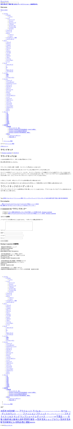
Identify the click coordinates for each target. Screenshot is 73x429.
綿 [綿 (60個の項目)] (36, 421)
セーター (11, 28)
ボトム (8, 33)
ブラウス (11, 24)
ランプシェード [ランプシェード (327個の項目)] (27, 418)
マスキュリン (9, 107)
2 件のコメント (4, 146)
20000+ (8, 123)
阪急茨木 (65, 198)
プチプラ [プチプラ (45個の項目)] (62, 415)
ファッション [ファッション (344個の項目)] (29, 415)
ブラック (8, 42)
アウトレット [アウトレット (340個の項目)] (25, 412)
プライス (5, 112)
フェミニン (9, 104)
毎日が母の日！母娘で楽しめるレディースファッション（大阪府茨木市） (19, 4)
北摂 (53, 198)
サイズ (5, 63)
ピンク (8, 54)
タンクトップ (12, 22)
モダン (8, 109)
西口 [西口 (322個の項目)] (24, 424)
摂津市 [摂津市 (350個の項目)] (27, 421)
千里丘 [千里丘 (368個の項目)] (59, 418)
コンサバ (8, 94)
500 (7, 113)
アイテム (5, 13)
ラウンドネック (41, 198)
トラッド (8, 101)
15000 (7, 122)
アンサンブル (12, 27)
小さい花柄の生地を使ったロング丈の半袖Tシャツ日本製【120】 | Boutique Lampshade (30, 212)
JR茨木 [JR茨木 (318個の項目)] (4, 412)
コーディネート (10, 39)
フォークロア (9, 106)
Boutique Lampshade (7, 152)
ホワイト (8, 43)
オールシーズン (10, 77)
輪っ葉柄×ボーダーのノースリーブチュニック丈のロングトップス (18, 205)
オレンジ (8, 46)
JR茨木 (4, 198)
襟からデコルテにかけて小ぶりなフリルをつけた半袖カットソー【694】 (20, 204)
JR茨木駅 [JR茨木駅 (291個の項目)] (11, 413)
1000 (7, 114)
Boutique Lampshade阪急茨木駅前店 (18, 131)
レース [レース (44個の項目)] (47, 418)
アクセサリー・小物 (11, 37)
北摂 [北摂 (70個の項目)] (55, 418)
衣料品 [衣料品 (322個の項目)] (18, 424)
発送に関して (12, 137)
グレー (8, 49)
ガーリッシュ (9, 89)
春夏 (7, 74)
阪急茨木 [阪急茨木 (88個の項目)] (32, 424)
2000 (7, 116)
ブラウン (8, 55)
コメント (3, 231)
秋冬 (7, 76)
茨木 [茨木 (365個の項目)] (39, 421)
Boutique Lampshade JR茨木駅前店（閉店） (20, 132)
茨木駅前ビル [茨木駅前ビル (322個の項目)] (9, 424)
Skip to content (4, 9)
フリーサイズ (9, 71)
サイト (2, 239)
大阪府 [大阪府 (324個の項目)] (6, 421)
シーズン (5, 73)
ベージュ (8, 58)
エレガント (9, 86)
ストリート (9, 98)
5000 (7, 119)
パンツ (11, 36)
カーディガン (12, 25)
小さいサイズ (9, 64)
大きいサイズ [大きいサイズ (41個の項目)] (65, 418)
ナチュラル (9, 103)
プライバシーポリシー (15, 135)
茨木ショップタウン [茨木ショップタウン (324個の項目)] (50, 421)
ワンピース (9, 30)
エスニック (9, 85)
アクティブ (9, 80)
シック (8, 97)
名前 (2, 234)
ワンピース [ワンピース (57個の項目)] (50, 418)
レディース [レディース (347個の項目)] (40, 418)
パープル (8, 52)
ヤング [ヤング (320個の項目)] (17, 418)
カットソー (12, 19)
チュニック (9, 31)
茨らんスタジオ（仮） (15, 128)
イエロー (8, 45)
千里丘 (56, 198)
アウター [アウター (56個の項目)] (17, 412)
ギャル (8, 92)
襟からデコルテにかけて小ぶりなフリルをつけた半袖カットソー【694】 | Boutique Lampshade (32, 213)
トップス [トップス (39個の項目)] (18, 415)
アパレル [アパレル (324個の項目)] (37, 412)
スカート (11, 34)
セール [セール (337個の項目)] (64, 412)
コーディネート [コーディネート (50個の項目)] (57, 412)
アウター (8, 15)
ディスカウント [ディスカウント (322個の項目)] (9, 415)
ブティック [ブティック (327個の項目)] (41, 415)
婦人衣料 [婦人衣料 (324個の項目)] (19, 421)
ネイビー (8, 51)
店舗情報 (5, 125)
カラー (5, 40)
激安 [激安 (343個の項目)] (32, 421)
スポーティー (9, 100)
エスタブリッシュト (11, 83)
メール (3, 237)
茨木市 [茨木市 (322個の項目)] (63, 421)
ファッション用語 (8, 141)
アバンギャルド (10, 82)
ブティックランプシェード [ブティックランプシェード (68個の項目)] (53, 415)
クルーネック (10, 198)
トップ (8, 18)
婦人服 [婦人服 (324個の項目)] (12, 421)
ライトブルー (9, 60)
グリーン (8, 48)
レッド (8, 61)
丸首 (47, 198)
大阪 (59, 198)
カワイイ (8, 88)
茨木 (62, 198)
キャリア (8, 91)
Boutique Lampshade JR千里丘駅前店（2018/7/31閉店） (22, 129)
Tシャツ (11, 21)
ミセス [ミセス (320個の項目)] (10, 418)
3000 (7, 117)
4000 (7, 118)
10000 (7, 121)
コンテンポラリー (10, 95)
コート (11, 16)
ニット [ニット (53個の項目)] (21, 415)
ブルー (8, 57)
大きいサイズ (9, 70)
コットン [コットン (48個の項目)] (52, 412)
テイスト (5, 79)
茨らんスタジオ (5, 1)
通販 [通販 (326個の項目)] (28, 424)
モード (8, 110)
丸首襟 (50, 198)
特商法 (8, 134)
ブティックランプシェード (30, 198)
